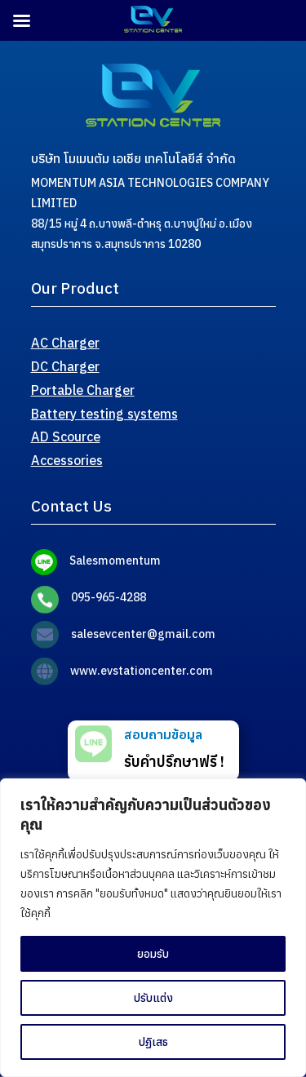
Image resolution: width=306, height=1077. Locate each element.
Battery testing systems (104, 414)
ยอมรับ (153, 953)
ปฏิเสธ (153, 1042)
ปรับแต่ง (153, 998)
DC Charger (65, 366)
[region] (153, 927)
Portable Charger (83, 390)
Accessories (67, 460)
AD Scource (65, 436)
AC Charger (65, 343)
